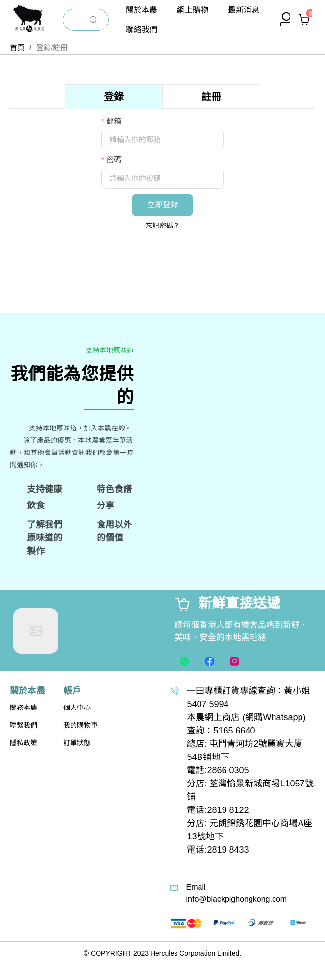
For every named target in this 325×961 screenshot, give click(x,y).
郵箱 (113, 121)
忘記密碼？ (163, 225)
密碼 (113, 159)
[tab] (114, 96)
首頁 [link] (17, 47)
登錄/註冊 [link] (52, 47)
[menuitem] (141, 10)
